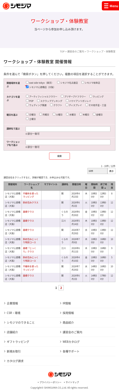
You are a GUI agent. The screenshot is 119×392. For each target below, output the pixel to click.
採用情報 (68, 313)
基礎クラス (28, 211)
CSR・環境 (13, 313)
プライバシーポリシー (50, 382)
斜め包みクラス (30, 202)
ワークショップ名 (31, 186)
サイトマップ (72, 382)
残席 (112, 186)
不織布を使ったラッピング (30, 195)
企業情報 (12, 303)
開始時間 (94, 186)
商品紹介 (68, 322)
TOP (62, 51)
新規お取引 (14, 351)
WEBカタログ (71, 342)
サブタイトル (50, 184)
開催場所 (12, 184)
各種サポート (71, 351)
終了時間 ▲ (103, 186)
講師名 (65, 184)
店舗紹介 (12, 332)
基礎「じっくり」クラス (29, 249)
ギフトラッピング (18, 342)
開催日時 (76, 184)
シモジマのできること (21, 322)
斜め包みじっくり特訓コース (30, 240)
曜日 (86, 186)
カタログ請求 (15, 361)
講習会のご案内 (75, 51)
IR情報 (67, 303)
